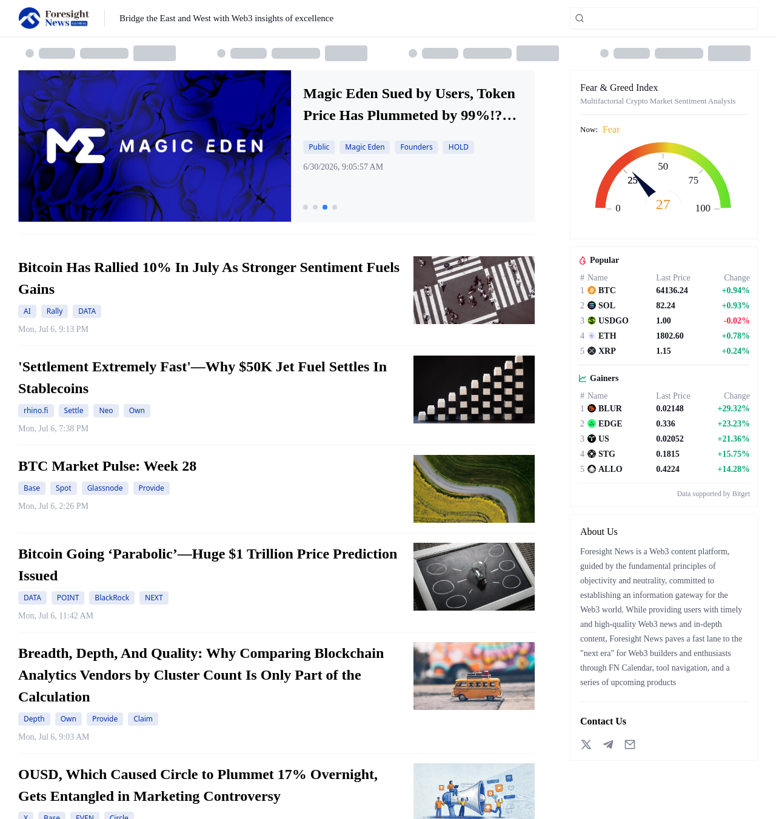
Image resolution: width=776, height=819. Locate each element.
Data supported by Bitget (713, 493)
